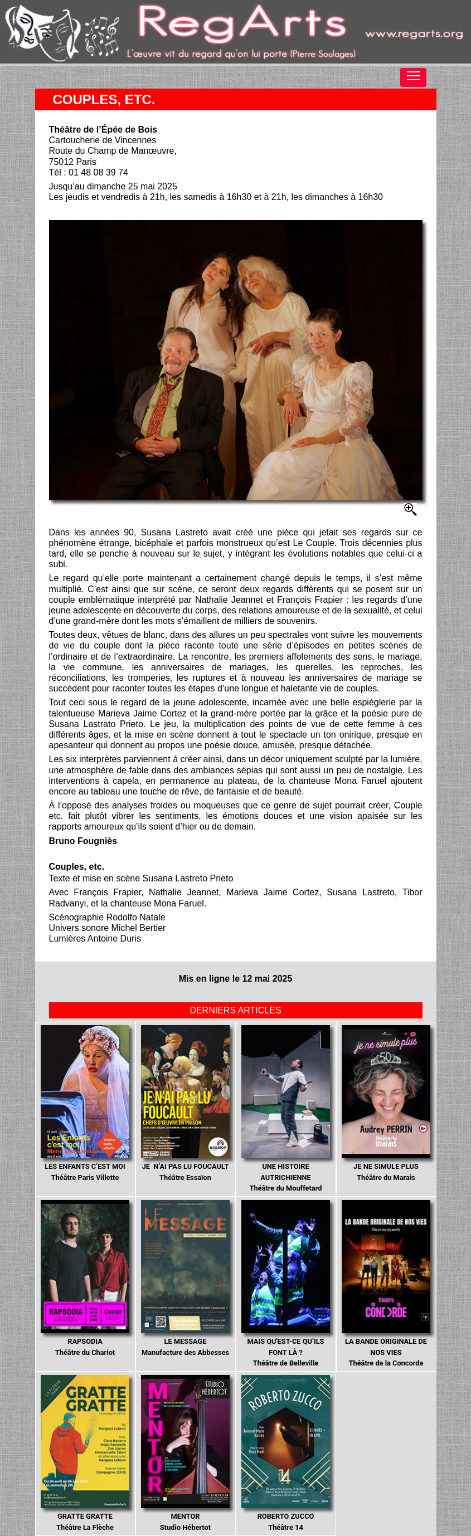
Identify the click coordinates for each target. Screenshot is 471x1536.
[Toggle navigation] (413, 77)
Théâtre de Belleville (286, 1283)
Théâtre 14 (286, 1453)
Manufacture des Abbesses (185, 1278)
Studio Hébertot (185, 1453)
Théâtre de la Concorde (386, 1283)
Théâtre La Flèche (85, 1453)
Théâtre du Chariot (85, 1278)
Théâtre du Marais (386, 1103)
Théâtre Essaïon (185, 1103)
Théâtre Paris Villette (85, 1103)
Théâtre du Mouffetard (286, 1108)
